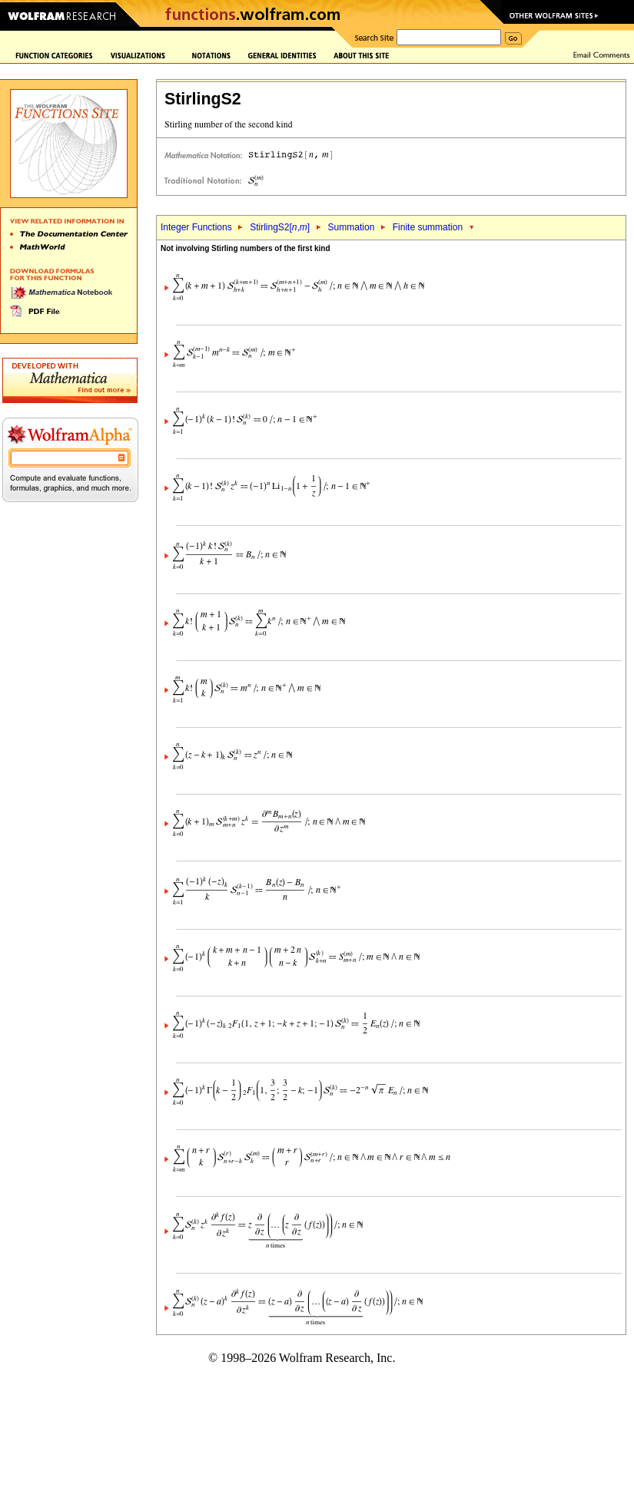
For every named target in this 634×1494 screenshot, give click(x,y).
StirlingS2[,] (280, 227)
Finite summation (428, 227)
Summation (351, 227)
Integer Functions (196, 227)
